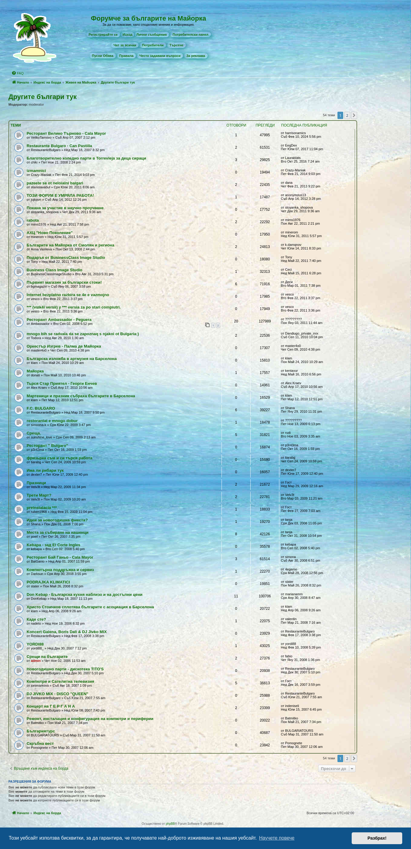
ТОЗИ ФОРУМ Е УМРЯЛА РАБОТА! (60, 195)
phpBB (170, 823)
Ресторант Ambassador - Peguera (59, 319)
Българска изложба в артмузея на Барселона (72, 358)
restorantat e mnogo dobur (52, 420)
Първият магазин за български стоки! (64, 282)
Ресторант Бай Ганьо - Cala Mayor (60, 557)
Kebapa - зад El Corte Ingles (53, 545)
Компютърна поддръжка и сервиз (60, 569)
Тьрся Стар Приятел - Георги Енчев (62, 383)
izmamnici (36, 170)
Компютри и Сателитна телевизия (60, 681)
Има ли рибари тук (45, 470)
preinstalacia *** (42, 507)
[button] (354, 115)
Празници (36, 483)
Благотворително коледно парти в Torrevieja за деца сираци (86, 158)
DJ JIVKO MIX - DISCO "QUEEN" (57, 694)
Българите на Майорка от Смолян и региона (70, 245)
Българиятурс (41, 731)
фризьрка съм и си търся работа (59, 458)
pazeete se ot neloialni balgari (55, 183)
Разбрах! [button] (376, 838)
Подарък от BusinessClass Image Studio (66, 257)
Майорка (35, 371)
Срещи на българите (47, 656)
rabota (33, 220)
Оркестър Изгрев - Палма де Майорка (64, 346)
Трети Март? (39, 495)
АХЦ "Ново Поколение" (50, 232)
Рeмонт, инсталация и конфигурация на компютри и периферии (90, 718)
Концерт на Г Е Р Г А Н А (51, 706)
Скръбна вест (40, 743)
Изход (127, 34)
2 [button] (347, 115)
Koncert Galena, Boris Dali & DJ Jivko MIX (67, 631)
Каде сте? (36, 619)
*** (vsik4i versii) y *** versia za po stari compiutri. (74, 307)
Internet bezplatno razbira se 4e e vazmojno (68, 294)
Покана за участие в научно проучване (65, 208)
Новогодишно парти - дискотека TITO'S (65, 669)
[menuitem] (103, 34)
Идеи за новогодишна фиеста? (57, 520)
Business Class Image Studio (54, 270)
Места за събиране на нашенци (57, 532)
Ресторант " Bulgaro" (47, 445)
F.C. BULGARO (41, 408)
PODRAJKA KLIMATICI (48, 582)
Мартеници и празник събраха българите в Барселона (81, 396)
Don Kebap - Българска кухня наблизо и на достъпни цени (85, 594)
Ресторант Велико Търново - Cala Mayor (66, 133)
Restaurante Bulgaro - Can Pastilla (59, 146)
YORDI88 (35, 644)
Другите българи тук (42, 97)
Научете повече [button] (276, 838)
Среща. (34, 433)
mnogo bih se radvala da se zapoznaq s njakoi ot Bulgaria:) (83, 334)
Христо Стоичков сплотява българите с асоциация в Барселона (90, 607)
